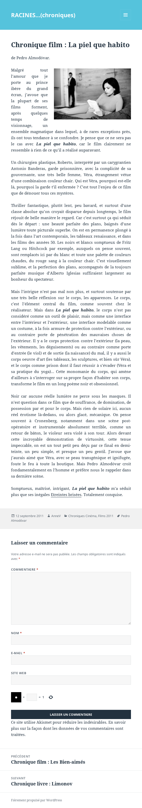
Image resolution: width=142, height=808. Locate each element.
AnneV (56, 516)
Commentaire (25, 569)
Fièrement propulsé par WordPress (36, 800)
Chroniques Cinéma (82, 516)
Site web (18, 673)
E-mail (18, 653)
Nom (16, 633)
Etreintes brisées (66, 494)
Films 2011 (105, 516)
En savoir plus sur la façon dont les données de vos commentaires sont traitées (68, 728)
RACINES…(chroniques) (43, 15)
